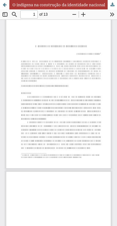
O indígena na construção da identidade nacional (58, 5)
